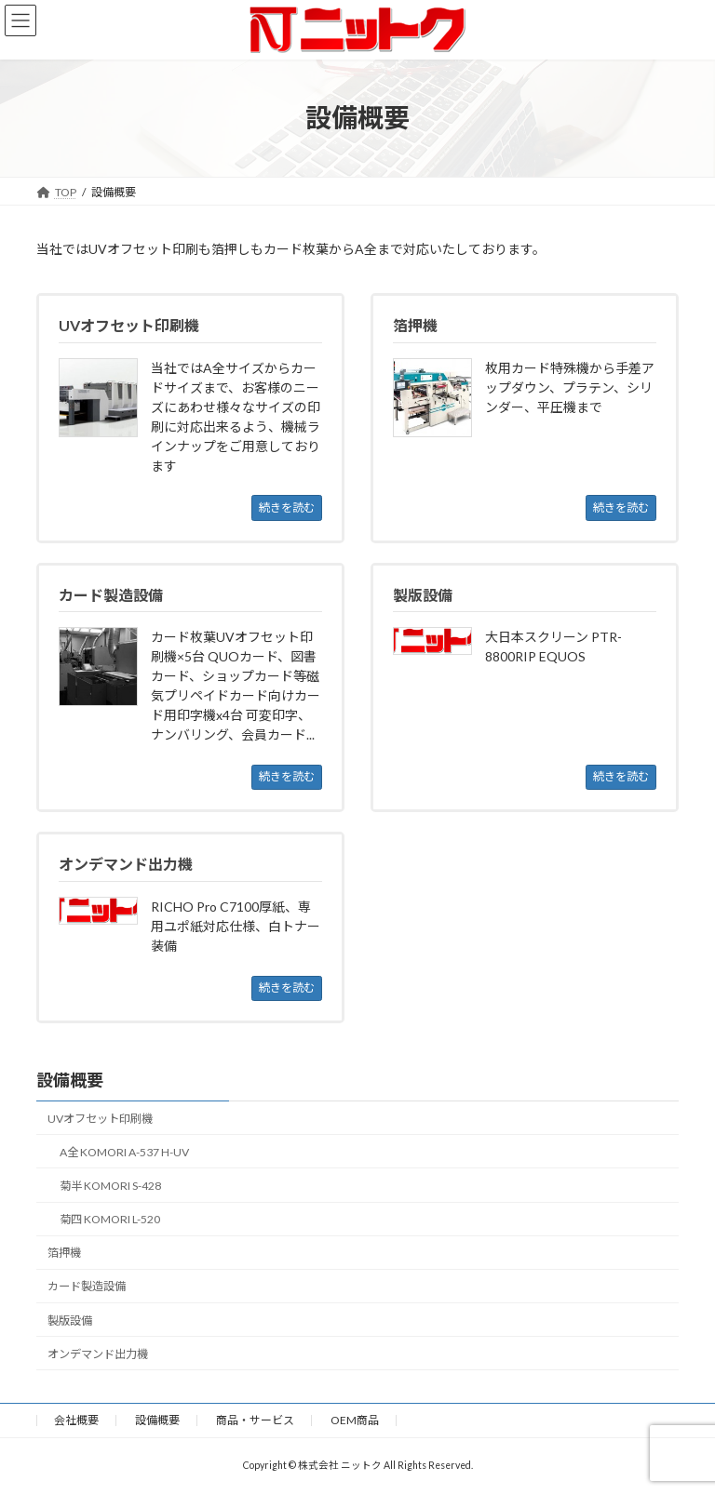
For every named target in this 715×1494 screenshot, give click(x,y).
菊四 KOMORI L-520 (110, 1219)
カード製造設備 (86, 1287)
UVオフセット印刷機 (100, 1119)
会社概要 (76, 1420)
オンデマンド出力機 (97, 1354)
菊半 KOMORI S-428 (110, 1186)
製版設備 (69, 1320)
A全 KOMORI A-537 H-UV (124, 1152)
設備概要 (69, 1080)
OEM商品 (355, 1420)
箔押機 (64, 1253)
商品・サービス (255, 1420)
